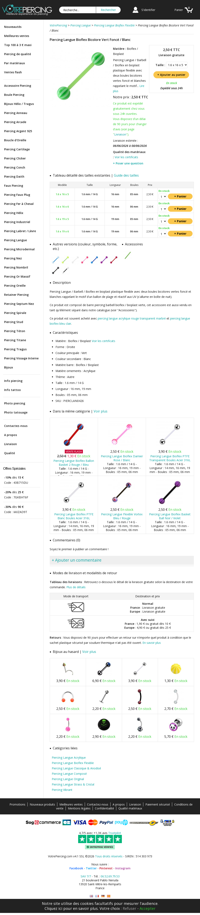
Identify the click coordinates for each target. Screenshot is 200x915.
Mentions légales (79, 808)
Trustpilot (114, 833)
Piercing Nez (13, 258)
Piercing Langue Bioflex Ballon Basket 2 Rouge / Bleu (73, 463)
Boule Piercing (14, 95)
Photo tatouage (15, 412)
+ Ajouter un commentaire (76, 560)
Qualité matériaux (130, 808)
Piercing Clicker (15, 158)
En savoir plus (151, 643)
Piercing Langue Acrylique (69, 757)
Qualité (9, 453)
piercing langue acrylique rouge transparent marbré (132, 318)
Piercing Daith (14, 176)
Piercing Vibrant (62, 790)
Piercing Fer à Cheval (19, 204)
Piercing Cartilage (17, 149)
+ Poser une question (128, 163)
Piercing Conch (14, 167)
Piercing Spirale (15, 313)
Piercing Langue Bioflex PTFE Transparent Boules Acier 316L (170, 458)
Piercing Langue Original (68, 779)
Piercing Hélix (13, 213)
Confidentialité (104, 808)
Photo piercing (14, 403)
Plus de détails (76, 587)
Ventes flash (13, 72)
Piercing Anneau (15, 113)
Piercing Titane (15, 340)
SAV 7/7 (86, 876)
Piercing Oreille (15, 286)
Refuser (129, 908)
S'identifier (148, 10)
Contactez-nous (15, 426)
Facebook (76, 868)
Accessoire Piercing (17, 86)
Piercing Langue (15, 240)
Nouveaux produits (42, 804)
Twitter (91, 868)
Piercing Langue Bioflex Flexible (73, 763)
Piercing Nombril (16, 267)
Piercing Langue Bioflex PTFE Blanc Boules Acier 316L (73, 516)
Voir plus (100, 411)
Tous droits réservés (108, 856)
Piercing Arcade (15, 122)
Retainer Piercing (16, 295)
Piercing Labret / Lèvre (20, 231)
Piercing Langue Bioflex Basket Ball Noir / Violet (170, 516)
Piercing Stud (13, 322)
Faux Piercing (13, 186)
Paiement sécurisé (157, 804)
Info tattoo (12, 390)
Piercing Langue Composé (69, 774)
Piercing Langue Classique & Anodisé (76, 768)
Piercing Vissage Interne (21, 358)
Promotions (17, 804)
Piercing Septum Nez (19, 304)
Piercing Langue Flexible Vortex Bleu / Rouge (121, 516)
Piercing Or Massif (17, 276)
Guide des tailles (126, 175)
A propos (10, 435)
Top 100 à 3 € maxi (18, 45)
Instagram (123, 868)
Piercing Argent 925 (18, 131)
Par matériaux (14, 63)
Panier (178, 10)
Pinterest (106, 868)
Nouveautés (12, 27)
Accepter (147, 908)
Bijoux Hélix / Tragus (19, 104)
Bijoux (8, 367)
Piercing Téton (14, 331)
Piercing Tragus (15, 349)
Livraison (10, 444)
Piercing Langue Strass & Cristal (73, 784)
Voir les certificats (126, 157)
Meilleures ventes (16, 36)
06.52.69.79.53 (110, 876)
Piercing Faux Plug (17, 195)
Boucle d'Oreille (15, 140)
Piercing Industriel (17, 222)
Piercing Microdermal (19, 249)
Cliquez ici (53, 908)
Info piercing (13, 381)
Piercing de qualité (17, 54)
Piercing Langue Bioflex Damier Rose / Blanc (122, 458)
